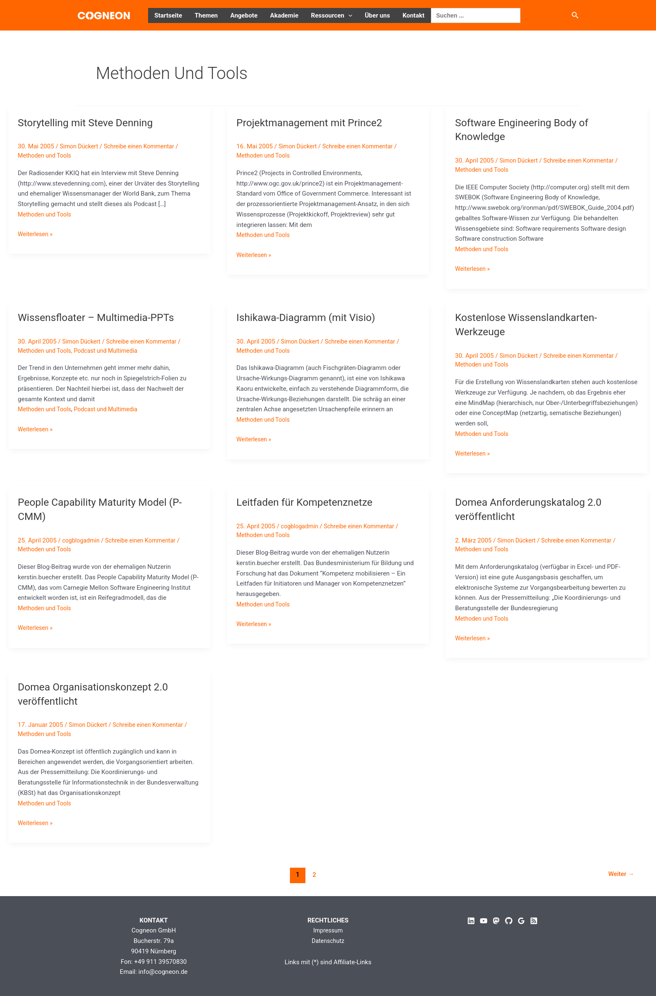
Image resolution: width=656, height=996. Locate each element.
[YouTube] (483, 921)
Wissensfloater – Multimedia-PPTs (101, 317)
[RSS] (534, 921)
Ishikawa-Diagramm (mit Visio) (310, 317)
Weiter (619, 875)
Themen (206, 15)
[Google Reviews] (521, 921)
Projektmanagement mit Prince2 (314, 122)
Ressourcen (331, 15)
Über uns (377, 15)
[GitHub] (508, 921)
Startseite (168, 15)
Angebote (244, 15)
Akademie (284, 15)
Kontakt (413, 15)
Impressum (327, 930)
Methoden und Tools (46, 155)
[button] (348, 15)
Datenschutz (328, 941)
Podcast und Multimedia (112, 350)
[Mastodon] (496, 921)
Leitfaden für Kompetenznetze (309, 502)
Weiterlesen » (36, 234)
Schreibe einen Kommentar (144, 146)
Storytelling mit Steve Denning (90, 122)
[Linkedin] (471, 921)
